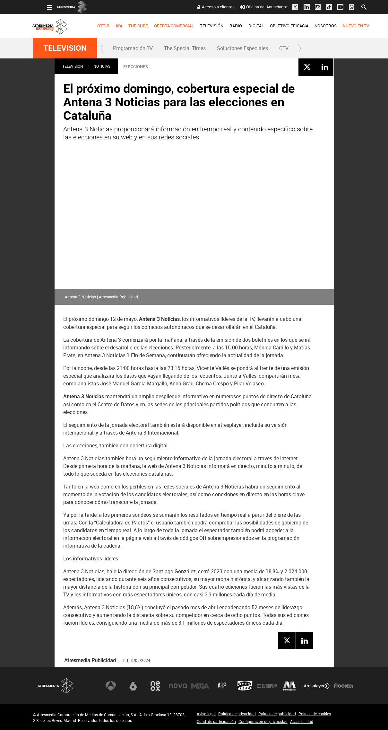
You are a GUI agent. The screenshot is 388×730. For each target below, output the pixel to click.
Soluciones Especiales (242, 48)
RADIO (222, 26)
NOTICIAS (101, 66)
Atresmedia (55, 686)
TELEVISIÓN (197, 26)
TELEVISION (65, 48)
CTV (284, 48)
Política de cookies (314, 713)
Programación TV (133, 48)
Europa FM (267, 686)
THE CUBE (124, 26)
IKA (105, 26)
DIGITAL (242, 26)
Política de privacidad (237, 713)
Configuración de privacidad (263, 721)
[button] (102, 48)
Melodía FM (289, 686)
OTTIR (89, 26)
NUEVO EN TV (342, 26)
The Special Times (185, 48)
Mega (200, 686)
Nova (177, 686)
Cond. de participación (216, 721)
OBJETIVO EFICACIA (275, 26)
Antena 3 (110, 686)
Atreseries (222, 686)
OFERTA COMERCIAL (160, 26)
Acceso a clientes (204, 7)
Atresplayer (316, 686)
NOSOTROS (311, 26)
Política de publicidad (277, 713)
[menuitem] (89, 26)
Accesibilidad (301, 721)
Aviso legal (206, 713)
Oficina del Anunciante (249, 7)
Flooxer (343, 686)
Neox (155, 686)
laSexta (133, 686)
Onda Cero (244, 686)
